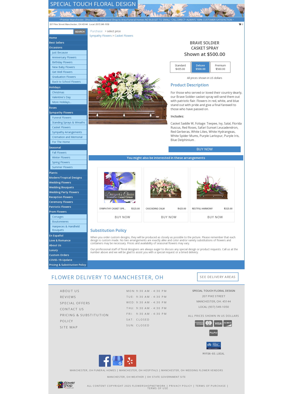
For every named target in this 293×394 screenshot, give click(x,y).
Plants (53, 172)
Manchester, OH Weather (125, 376)
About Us (55, 245)
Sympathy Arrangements (67, 132)
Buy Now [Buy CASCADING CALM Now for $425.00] (169, 217)
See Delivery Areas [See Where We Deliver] (218, 277)
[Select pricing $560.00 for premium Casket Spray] (220, 67)
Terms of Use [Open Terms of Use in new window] (157, 388)
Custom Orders (59, 255)
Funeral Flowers (61, 117)
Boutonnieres (60, 221)
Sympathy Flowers (61, 112)
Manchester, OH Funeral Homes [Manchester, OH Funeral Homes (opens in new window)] (93, 370)
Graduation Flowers (64, 77)
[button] (213, 345)
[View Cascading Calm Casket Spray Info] (166, 187)
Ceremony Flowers (61, 202)
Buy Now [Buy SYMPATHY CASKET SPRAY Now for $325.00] (122, 217)
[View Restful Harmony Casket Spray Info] (212, 187)
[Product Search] (61, 31)
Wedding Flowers (60, 182)
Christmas (58, 92)
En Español (56, 235)
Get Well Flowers (62, 72)
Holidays (54, 87)
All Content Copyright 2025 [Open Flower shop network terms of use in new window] (109, 385)
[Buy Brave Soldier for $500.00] (204, 149)
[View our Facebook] (105, 365)
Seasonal (55, 147)
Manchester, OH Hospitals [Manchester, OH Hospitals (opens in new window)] (138, 370)
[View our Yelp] (130, 365)
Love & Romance (59, 240)
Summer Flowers (62, 167)
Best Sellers (56, 42)
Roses (53, 107)
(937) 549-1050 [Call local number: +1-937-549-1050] (102, 24)
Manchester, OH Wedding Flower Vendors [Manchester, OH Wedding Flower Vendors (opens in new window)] (192, 370)
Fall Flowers (59, 152)
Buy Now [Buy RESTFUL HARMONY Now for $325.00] (215, 217)
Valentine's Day (61, 97)
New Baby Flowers (63, 67)
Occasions (55, 47)
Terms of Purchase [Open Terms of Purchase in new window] (211, 385)
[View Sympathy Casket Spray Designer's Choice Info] (119, 187)
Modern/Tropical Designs (65, 177)
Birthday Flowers (62, 62)
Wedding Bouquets (61, 187)
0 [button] (241, 24)
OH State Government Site (166, 376)
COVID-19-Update (60, 260)
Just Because (60, 52)
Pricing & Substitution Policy (67, 264)
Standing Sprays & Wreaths (68, 122)
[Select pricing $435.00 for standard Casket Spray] (180, 67)
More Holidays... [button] (61, 102)
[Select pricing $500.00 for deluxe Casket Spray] (200, 67)
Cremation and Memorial (67, 137)
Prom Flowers (58, 211)
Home (53, 37)
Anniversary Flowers (64, 57)
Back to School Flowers (66, 81)
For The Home (61, 142)
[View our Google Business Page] (118, 365)
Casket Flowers (61, 127)
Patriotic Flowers (60, 207)
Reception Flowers (61, 197)
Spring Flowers (61, 162)
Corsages (58, 216)
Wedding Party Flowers (64, 192)
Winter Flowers (61, 157)
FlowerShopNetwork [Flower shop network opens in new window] (149, 385)
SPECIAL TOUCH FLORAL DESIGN (93, 3)
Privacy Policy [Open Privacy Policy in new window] (180, 385)
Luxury (53, 250)
